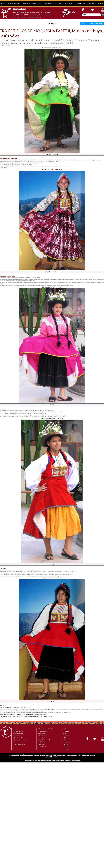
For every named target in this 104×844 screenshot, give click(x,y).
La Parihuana (80, 3)
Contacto (100, 3)
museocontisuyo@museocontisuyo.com (40, 15)
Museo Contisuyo (13, 3)
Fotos (61, 3)
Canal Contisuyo (49, 3)
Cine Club (90, 3)
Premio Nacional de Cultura (32, 3)
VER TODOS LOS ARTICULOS (92, 23)
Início (3, 3)
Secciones (68, 3)
